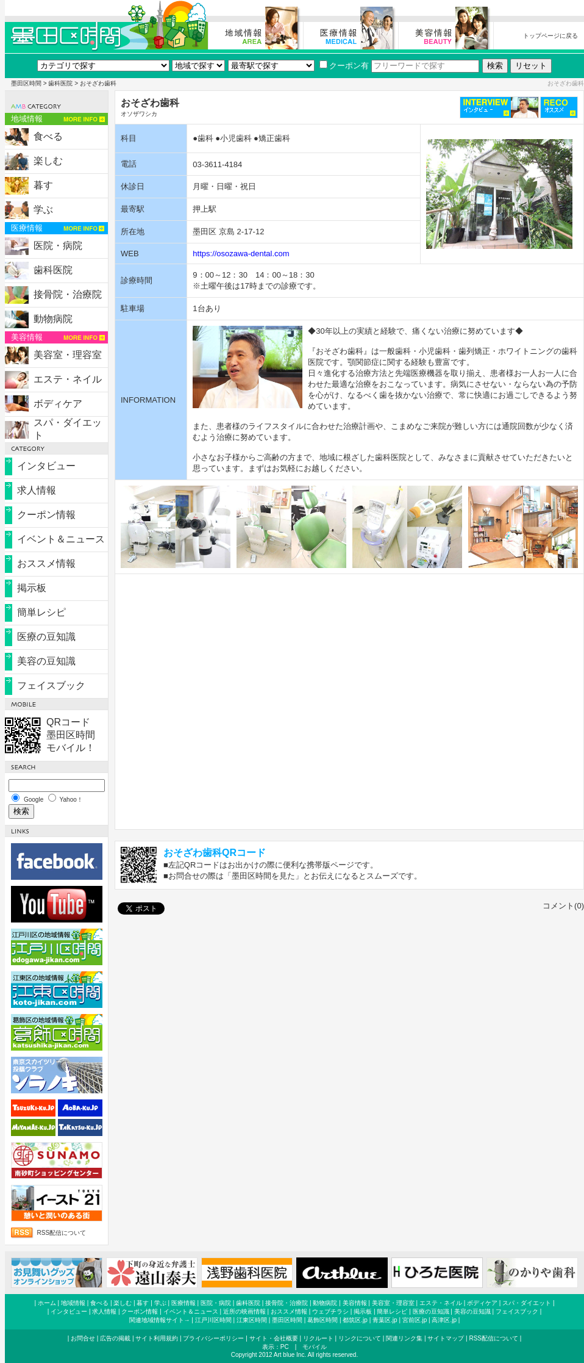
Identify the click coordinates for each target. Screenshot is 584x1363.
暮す (43, 185)
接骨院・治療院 (68, 294)
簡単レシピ (41, 612)
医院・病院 (58, 245)
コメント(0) (563, 905)
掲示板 (31, 588)
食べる (48, 136)
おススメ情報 (46, 563)
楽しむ (48, 161)
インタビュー (46, 466)
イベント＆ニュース (61, 539)
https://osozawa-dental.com (241, 253)
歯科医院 (60, 83)
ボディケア (58, 403)
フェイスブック (51, 685)
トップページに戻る (550, 35)
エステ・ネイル (68, 379)
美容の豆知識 (46, 661)
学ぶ (43, 209)
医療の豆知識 (46, 636)
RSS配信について (62, 1232)
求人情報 (36, 490)
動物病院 (53, 319)
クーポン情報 (46, 514)
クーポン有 (344, 65)
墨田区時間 (26, 83)
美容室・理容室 (68, 355)
